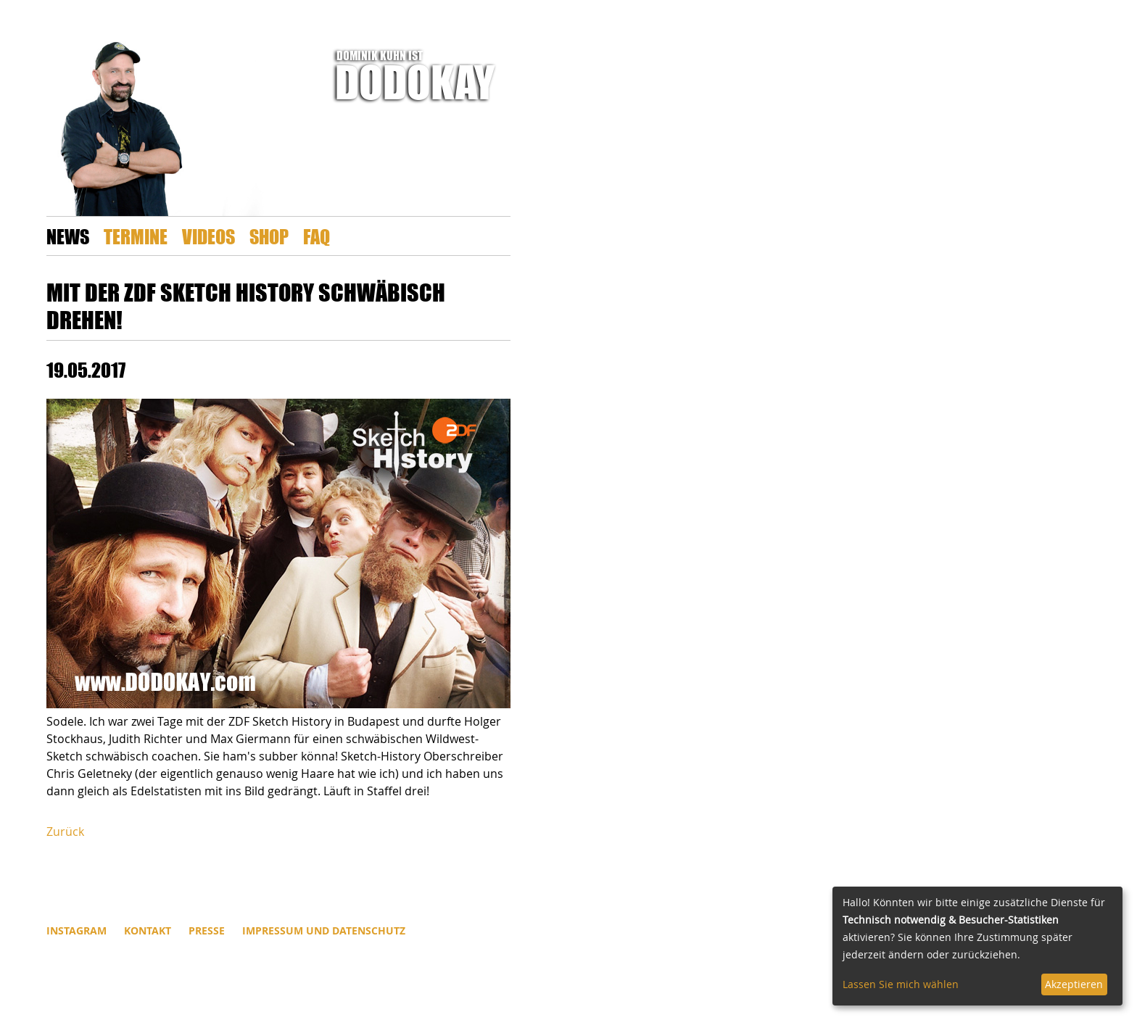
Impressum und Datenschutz (323, 930)
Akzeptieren (1074, 984)
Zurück (65, 831)
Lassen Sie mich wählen (901, 984)
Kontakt (147, 930)
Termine (136, 236)
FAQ (316, 236)
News (67, 236)
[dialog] (977, 946)
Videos (208, 236)
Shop (269, 236)
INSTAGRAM (76, 930)
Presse (207, 930)
